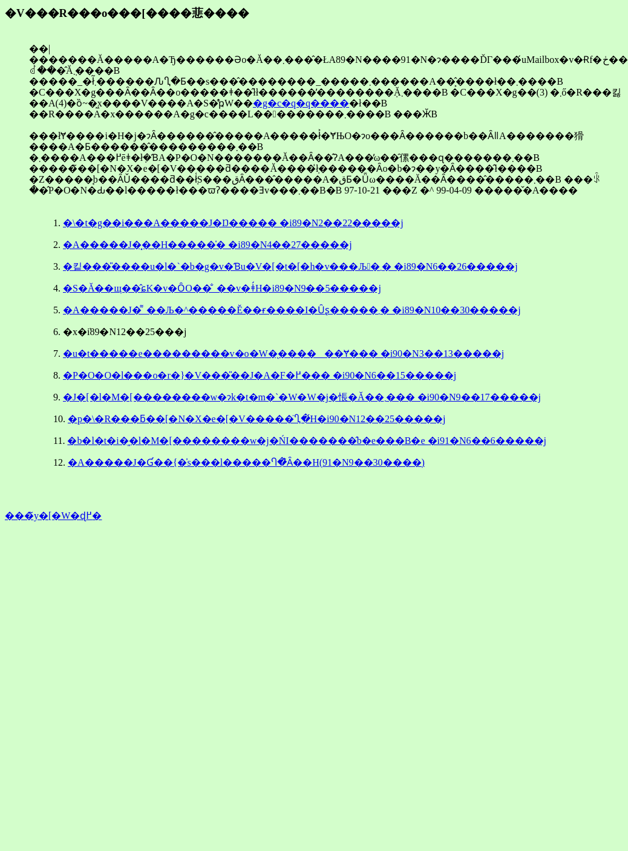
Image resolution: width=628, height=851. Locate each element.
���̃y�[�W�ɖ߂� (53, 515)
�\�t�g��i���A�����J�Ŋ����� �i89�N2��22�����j (233, 223)
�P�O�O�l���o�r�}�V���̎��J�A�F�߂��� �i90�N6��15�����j (259, 375)
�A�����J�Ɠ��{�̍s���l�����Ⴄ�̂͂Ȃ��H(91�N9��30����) (246, 462)
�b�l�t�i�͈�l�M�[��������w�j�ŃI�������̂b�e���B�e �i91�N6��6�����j (306, 440)
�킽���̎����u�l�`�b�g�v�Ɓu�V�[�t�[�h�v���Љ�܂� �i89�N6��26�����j (290, 266)
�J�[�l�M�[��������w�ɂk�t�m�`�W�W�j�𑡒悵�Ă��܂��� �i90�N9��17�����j (302, 397)
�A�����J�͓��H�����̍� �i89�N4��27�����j (207, 245)
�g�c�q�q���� (301, 103)
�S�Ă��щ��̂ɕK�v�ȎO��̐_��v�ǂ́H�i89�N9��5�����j (222, 288)
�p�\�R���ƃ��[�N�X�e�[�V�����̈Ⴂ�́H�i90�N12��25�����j (257, 419)
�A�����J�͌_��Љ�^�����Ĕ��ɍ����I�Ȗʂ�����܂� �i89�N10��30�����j (292, 310)
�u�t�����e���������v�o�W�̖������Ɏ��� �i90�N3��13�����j (283, 353)
